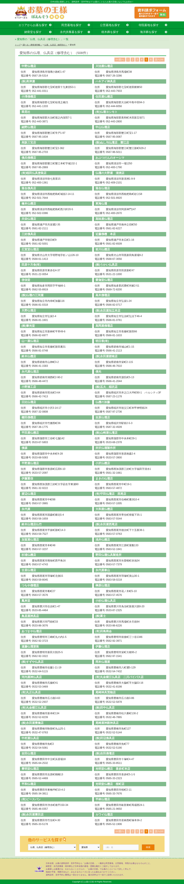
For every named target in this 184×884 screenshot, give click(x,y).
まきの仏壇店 (104, 478)
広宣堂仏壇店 (30, 249)
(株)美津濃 (28, 81)
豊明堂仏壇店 (30, 768)
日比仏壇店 (29, 402)
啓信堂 (26, 280)
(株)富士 (100, 616)
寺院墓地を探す (149, 25)
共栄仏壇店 (29, 218)
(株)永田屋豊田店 (33, 814)
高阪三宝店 (29, 142)
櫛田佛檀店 (29, 417)
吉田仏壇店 (29, 753)
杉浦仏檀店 (29, 554)
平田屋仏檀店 (30, 432)
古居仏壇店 (29, 570)
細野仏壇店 (29, 127)
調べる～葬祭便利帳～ (32, 45)
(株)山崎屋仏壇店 (106, 432)
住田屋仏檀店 (104, 96)
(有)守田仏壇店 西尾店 (110, 493)
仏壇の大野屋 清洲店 (109, 173)
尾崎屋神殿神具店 (107, 723)
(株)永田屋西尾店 (106, 524)
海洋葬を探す (148, 32)
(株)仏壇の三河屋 (33, 295)
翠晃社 (26, 112)
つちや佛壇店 (30, 585)
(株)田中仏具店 (105, 707)
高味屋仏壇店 (104, 218)
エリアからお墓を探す (32, 25)
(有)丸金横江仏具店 (34, 707)
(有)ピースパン (31, 799)
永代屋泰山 (102, 570)
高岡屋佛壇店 (104, 325)
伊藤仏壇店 (102, 646)
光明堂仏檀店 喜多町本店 (112, 768)
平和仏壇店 (29, 784)
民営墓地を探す (71, 25)
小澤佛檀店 (29, 96)
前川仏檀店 (102, 249)
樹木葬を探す (110, 32)
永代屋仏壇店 (30, 371)
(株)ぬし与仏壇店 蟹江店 (112, 142)
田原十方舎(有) (31, 264)
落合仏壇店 (102, 188)
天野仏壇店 (29, 310)
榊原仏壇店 (102, 585)
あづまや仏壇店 (32, 631)
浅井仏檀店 (102, 539)
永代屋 (26, 509)
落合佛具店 (29, 188)
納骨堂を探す (33, 32)
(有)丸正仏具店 (31, 692)
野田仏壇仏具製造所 (108, 554)
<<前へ (120, 59)
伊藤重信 (27, 478)
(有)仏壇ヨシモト (106, 112)
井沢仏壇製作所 (105, 448)
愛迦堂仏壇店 (104, 280)
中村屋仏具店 (30, 738)
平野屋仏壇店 (30, 463)
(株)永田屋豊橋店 (33, 723)
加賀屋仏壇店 (30, 539)
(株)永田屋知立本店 (108, 310)
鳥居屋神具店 (30, 616)
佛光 (98, 371)
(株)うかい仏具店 (106, 264)
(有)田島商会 (103, 631)
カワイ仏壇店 (104, 814)
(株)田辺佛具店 (105, 738)
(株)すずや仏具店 (33, 661)
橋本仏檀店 (29, 203)
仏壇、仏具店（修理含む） (55, 45)
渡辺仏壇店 (29, 493)
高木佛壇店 (102, 295)
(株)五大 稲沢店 (106, 386)
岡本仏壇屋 (102, 661)
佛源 (24, 448)
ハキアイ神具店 (105, 81)
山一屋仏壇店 (30, 341)
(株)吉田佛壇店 (105, 753)
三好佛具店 (29, 234)
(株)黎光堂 (28, 325)
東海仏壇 (101, 203)
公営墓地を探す (110, 25)
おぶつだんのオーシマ (109, 157)
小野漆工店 (29, 386)
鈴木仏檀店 (29, 356)
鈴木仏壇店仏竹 (32, 524)
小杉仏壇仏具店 (105, 600)
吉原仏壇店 (102, 417)
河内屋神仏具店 (32, 677)
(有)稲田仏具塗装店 (34, 173)
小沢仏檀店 (102, 463)
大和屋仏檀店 (104, 509)
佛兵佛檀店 (29, 157)
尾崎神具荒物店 (105, 692)
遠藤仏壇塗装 (30, 646)
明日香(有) (102, 341)
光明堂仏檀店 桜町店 (109, 784)
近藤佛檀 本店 (105, 234)
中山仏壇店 (102, 127)
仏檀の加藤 (102, 402)
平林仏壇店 (102, 799)
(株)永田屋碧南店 (106, 356)
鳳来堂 (26, 600)
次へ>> (159, 59)
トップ (18, 45)
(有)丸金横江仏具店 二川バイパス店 (119, 677)
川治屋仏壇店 (104, 66)
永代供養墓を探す (71, 32)
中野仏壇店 (29, 66)
